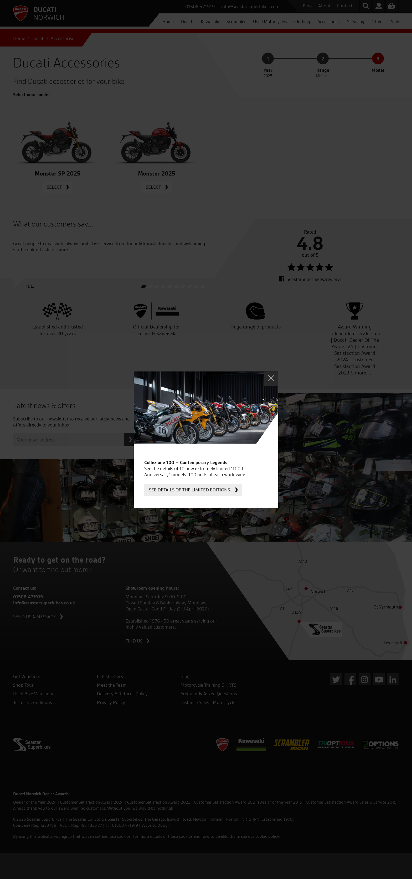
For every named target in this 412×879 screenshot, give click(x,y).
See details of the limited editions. (190, 490)
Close (271, 378)
